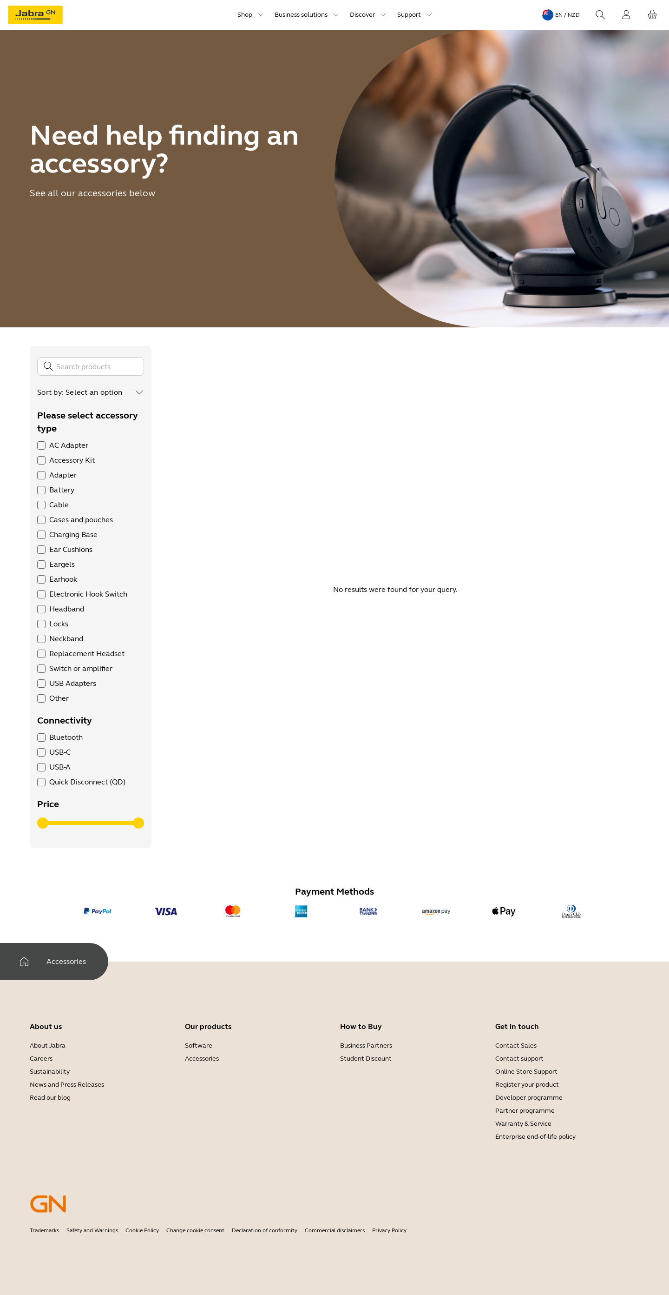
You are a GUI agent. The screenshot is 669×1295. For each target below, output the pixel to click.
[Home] (24, 961)
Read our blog (50, 1098)
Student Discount (366, 1059)
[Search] (600, 15)
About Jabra (48, 1045)
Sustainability (50, 1072)
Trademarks (44, 1230)
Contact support (519, 1059)
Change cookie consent (195, 1230)
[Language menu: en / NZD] (561, 15)
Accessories (202, 1059)
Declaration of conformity (264, 1230)
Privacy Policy (389, 1230)
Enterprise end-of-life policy (535, 1137)
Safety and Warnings (92, 1230)
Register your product (527, 1085)
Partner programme (525, 1111)
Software (198, 1045)
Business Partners (366, 1045)
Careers (41, 1059)
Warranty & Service (523, 1124)
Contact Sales (516, 1045)
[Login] (626, 15)
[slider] (42, 823)
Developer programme (529, 1098)
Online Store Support (526, 1072)
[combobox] (105, 392)
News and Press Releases (67, 1085)
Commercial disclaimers (335, 1230)
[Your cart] (652, 15)
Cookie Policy (142, 1230)
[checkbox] (41, 445)
